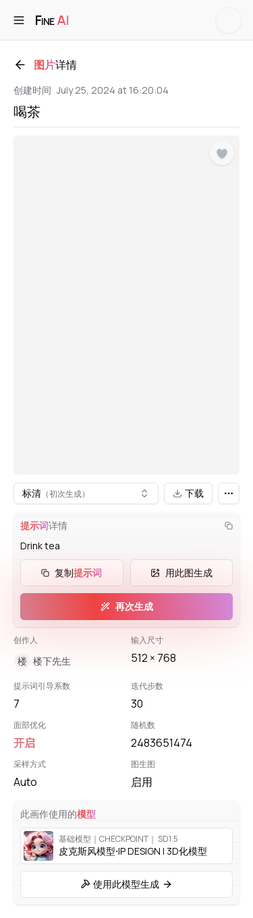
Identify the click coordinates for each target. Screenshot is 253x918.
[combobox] (86, 493)
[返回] (20, 64)
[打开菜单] (19, 20)
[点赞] (222, 153)
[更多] (229, 493)
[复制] (229, 526)
